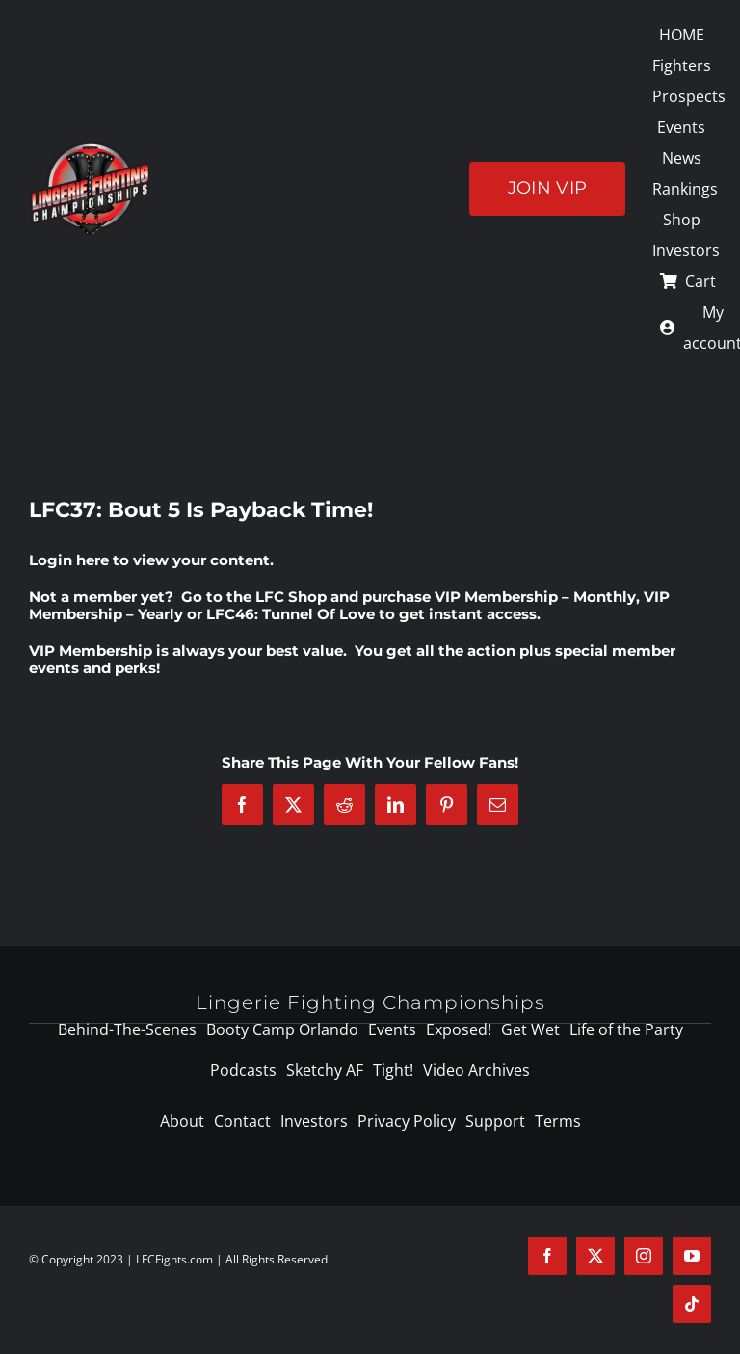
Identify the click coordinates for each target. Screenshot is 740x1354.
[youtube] (692, 1256)
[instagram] (643, 1256)
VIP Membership (90, 650)
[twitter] (595, 1256)
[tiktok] (692, 1304)
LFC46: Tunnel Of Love (290, 614)
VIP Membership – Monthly (535, 596)
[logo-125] (90, 147)
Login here (69, 560)
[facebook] (547, 1256)
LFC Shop (291, 596)
